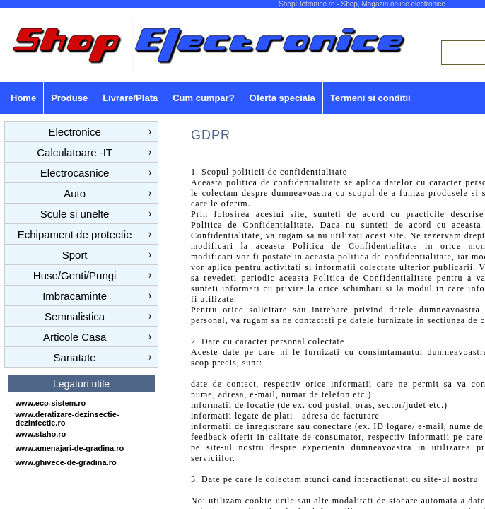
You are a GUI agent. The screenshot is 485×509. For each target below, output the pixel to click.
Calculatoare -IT (74, 152)
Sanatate (75, 357)
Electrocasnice (75, 173)
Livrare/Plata (130, 98)
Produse (69, 98)
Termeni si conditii (370, 98)
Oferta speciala (282, 98)
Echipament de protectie (75, 234)
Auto (75, 193)
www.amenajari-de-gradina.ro (70, 448)
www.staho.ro (41, 434)
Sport (75, 255)
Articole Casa (74, 337)
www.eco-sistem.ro (51, 403)
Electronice (75, 132)
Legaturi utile (81, 384)
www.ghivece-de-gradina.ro (66, 462)
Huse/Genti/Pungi (75, 275)
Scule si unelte (75, 214)
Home (23, 98)
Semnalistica (75, 316)
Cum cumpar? (203, 98)
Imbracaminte (74, 296)
